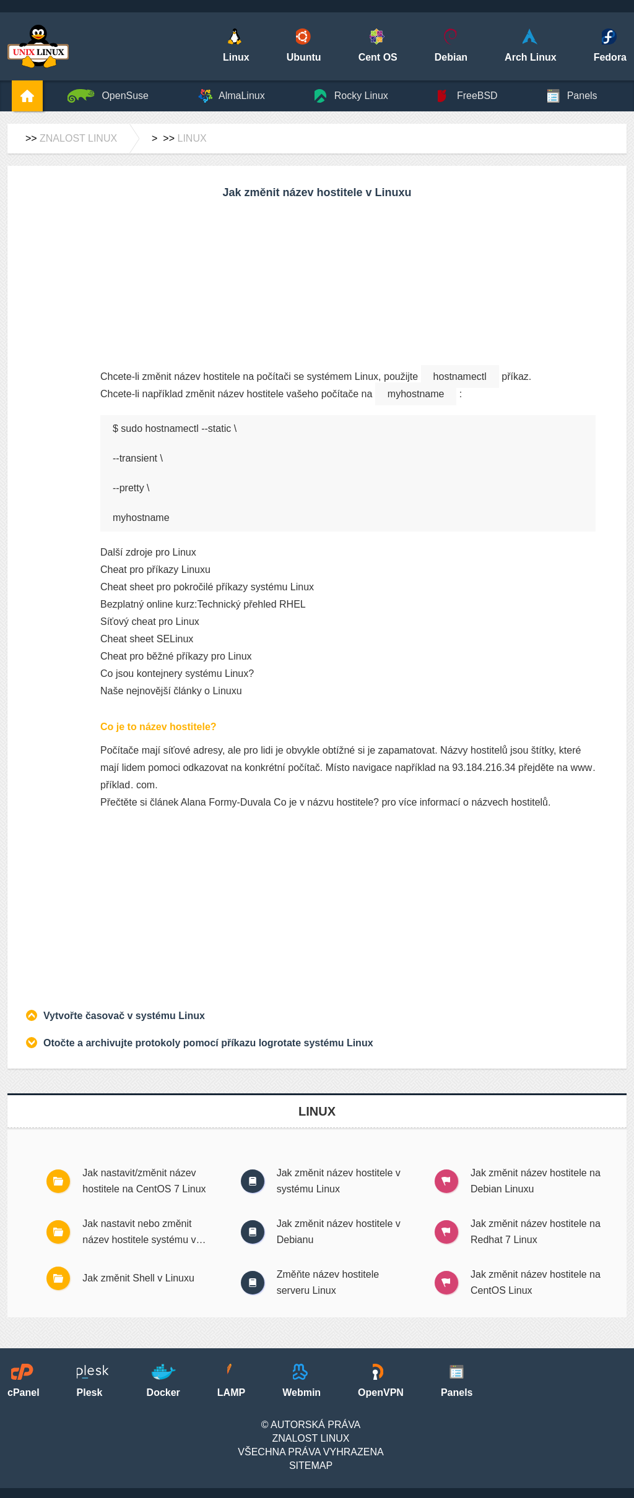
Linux (191, 138)
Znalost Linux (78, 138)
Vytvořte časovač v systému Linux (124, 1015)
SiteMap (310, 1465)
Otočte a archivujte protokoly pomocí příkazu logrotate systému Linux (208, 1043)
